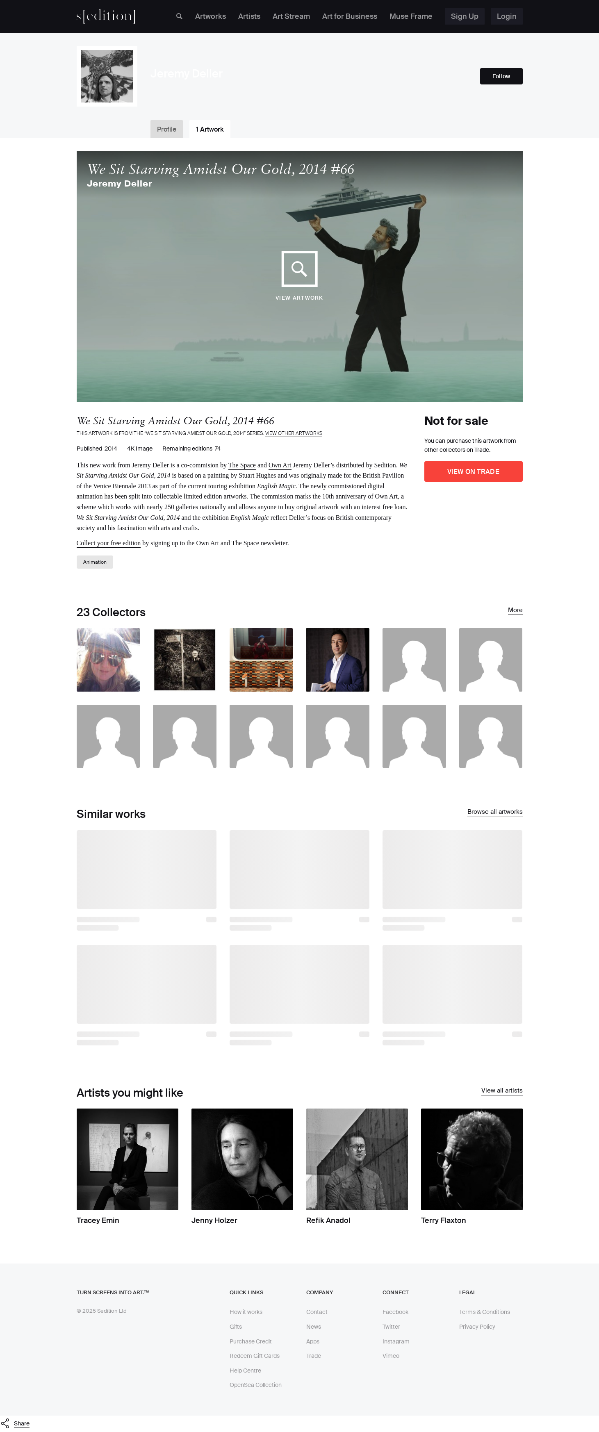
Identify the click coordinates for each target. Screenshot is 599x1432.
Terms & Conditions (484, 1312)
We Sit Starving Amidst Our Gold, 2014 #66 (220, 169)
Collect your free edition (109, 543)
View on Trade (473, 471)
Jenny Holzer (214, 1220)
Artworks (210, 16)
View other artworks (293, 433)
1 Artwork (210, 129)
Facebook (395, 1312)
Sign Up (464, 16)
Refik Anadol (328, 1220)
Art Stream (291, 16)
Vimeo (391, 1355)
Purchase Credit (251, 1341)
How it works (246, 1312)
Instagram (396, 1341)
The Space (242, 465)
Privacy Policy (477, 1326)
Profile (166, 129)
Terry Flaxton (443, 1220)
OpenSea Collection (256, 1385)
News (313, 1326)
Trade (313, 1355)
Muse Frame (411, 16)
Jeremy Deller (120, 184)
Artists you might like (130, 1093)
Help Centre (245, 1370)
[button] (299, 1424)
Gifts (236, 1326)
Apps (312, 1341)
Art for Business (349, 16)
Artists (249, 16)
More (515, 610)
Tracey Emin (98, 1220)
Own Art (280, 465)
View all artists (502, 1091)
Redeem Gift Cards (255, 1355)
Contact (317, 1312)
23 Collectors (111, 612)
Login (507, 16)
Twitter (391, 1326)
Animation (95, 562)
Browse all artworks (495, 812)
